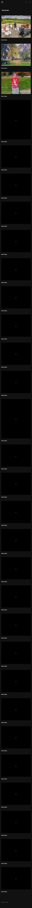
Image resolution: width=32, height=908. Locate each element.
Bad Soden (4, 40)
